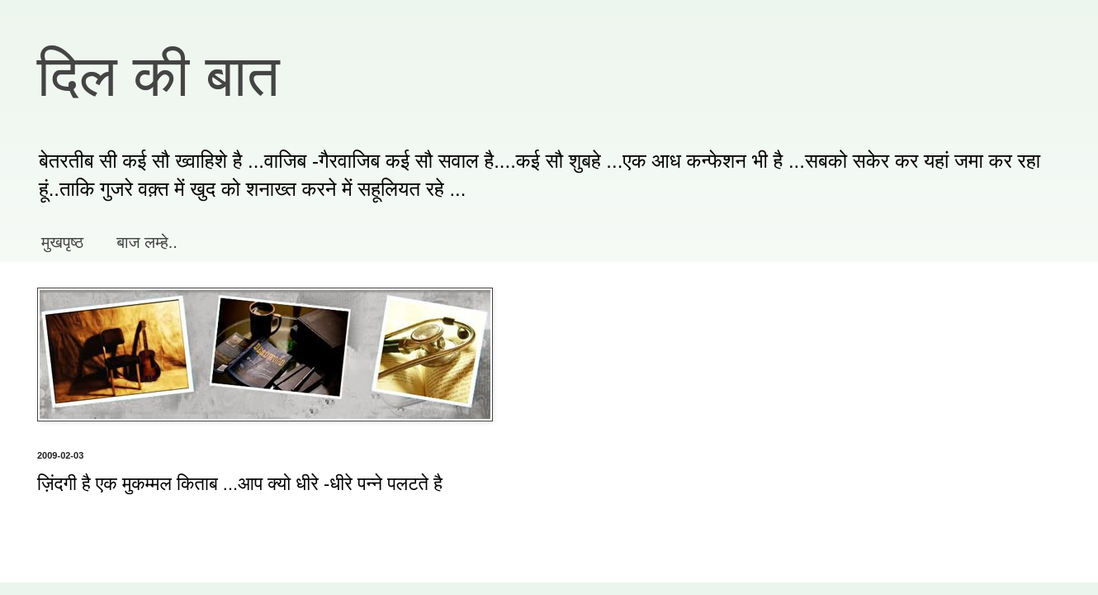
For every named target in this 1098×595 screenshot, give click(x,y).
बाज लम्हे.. (146, 242)
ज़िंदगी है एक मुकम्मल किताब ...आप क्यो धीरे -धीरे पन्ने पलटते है (240, 484)
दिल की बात (158, 76)
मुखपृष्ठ (62, 242)
